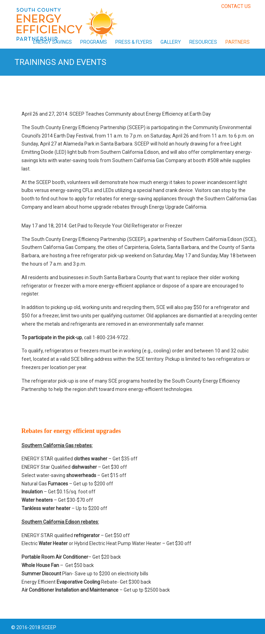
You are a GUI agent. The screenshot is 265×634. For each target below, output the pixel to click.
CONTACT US (236, 6)
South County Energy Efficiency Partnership (67, 22)
